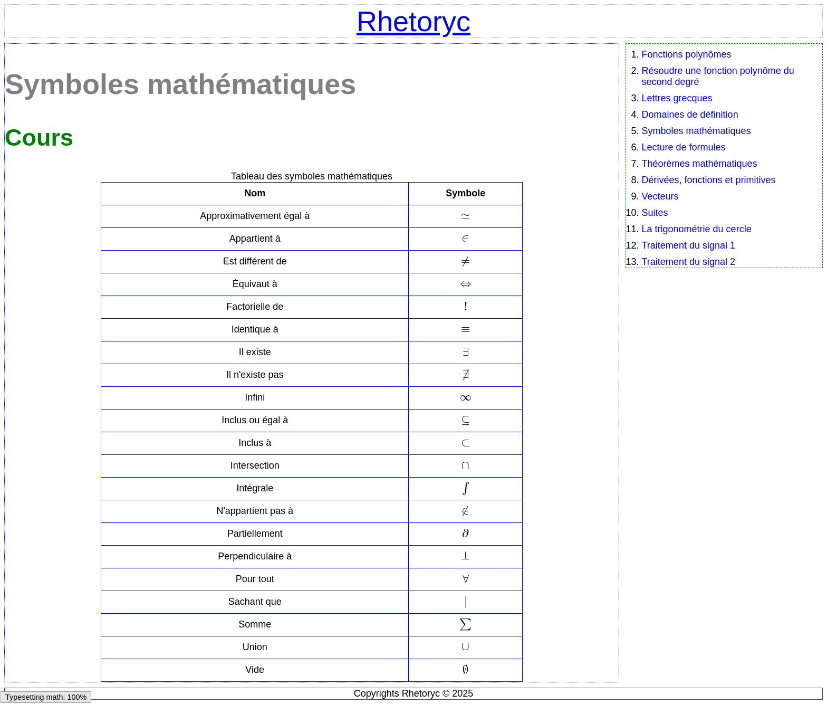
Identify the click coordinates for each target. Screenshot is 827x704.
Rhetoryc (413, 21)
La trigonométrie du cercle (697, 229)
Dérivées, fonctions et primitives (709, 180)
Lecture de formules (684, 147)
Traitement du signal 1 (688, 245)
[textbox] (465, 216)
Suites (655, 212)
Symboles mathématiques (696, 131)
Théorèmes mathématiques (699, 163)
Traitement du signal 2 (688, 261)
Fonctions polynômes (687, 54)
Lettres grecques (677, 98)
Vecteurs (660, 196)
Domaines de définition (690, 114)
